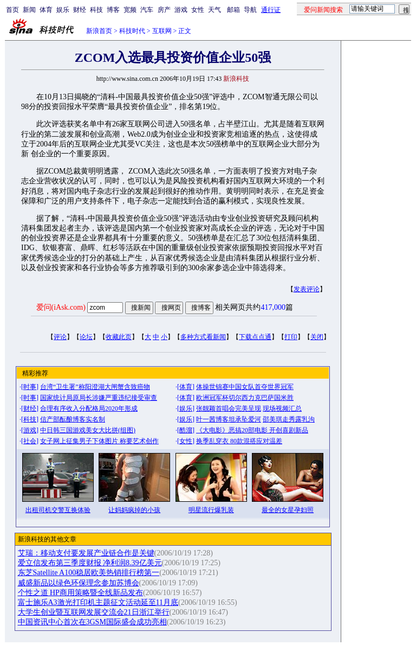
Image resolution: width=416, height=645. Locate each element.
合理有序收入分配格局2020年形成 (89, 408)
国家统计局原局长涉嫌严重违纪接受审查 (98, 397)
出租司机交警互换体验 (57, 510)
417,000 (273, 307)
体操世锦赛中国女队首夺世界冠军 (245, 387)
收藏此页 (119, 337)
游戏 (180, 10)
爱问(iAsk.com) (61, 307)
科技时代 (132, 31)
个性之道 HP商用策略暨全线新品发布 (80, 593)
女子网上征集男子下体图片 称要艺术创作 (99, 441)
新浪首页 (99, 31)
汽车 (146, 10)
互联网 (162, 31)
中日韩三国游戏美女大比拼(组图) (87, 430)
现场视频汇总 (282, 408)
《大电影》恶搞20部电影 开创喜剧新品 (252, 430)
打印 (290, 337)
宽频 (129, 10)
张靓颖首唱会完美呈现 (228, 408)
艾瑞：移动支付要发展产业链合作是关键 (86, 553)
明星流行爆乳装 (211, 510)
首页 (12, 10)
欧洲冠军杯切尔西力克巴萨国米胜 (245, 397)
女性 (197, 10)
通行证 (271, 10)
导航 (250, 10)
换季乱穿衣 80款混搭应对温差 (239, 441)
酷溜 (185, 430)
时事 (29, 387)
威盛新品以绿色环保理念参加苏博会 (78, 583)
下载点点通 (255, 337)
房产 (164, 10)
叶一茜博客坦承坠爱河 (228, 419)
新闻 (29, 10)
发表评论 (307, 289)
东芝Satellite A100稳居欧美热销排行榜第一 (89, 573)
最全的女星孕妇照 (288, 510)
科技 (96, 10)
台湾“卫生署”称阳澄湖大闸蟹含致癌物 (95, 387)
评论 (60, 337)
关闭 (316, 337)
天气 (214, 10)
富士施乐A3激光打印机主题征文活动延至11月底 (98, 602)
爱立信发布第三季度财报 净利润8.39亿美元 (90, 563)
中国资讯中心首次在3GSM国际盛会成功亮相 (92, 622)
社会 (29, 441)
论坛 (86, 337)
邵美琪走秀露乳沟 (289, 419)
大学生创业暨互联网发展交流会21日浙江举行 (94, 612)
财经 (79, 10)
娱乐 (62, 10)
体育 (46, 10)
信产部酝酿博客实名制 (72, 419)
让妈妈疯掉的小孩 (134, 510)
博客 (113, 10)
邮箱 (233, 10)
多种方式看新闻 (203, 337)
